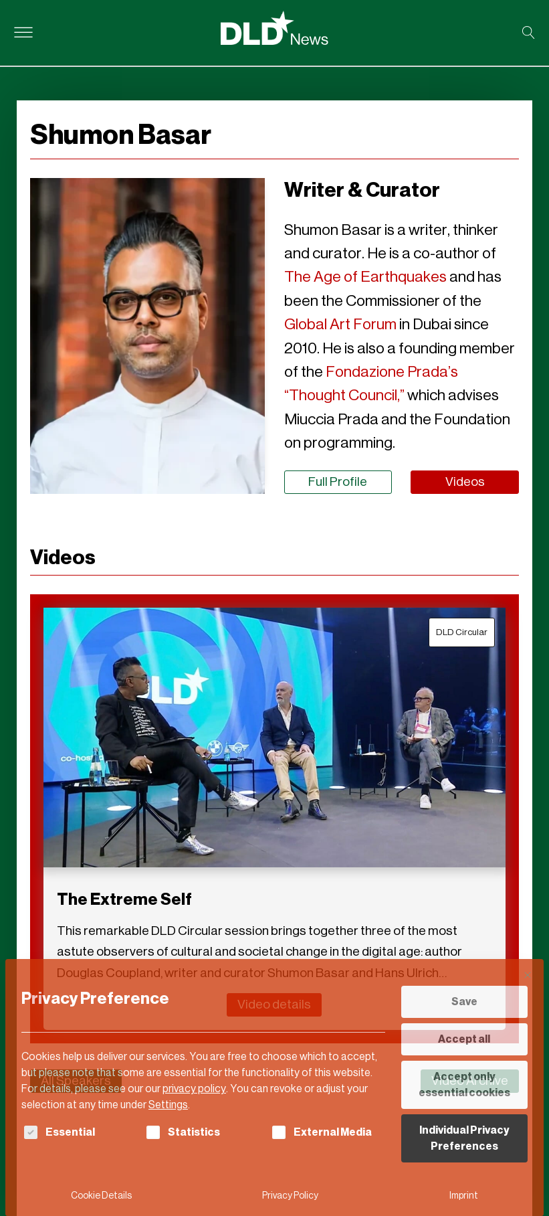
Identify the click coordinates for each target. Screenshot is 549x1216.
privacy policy (194, 1088)
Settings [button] (168, 1104)
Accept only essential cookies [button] (464, 1084)
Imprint (463, 1195)
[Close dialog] (527, 975)
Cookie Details (101, 1195)
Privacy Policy (290, 1195)
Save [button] (464, 1001)
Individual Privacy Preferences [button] (464, 1138)
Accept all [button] (464, 1039)
